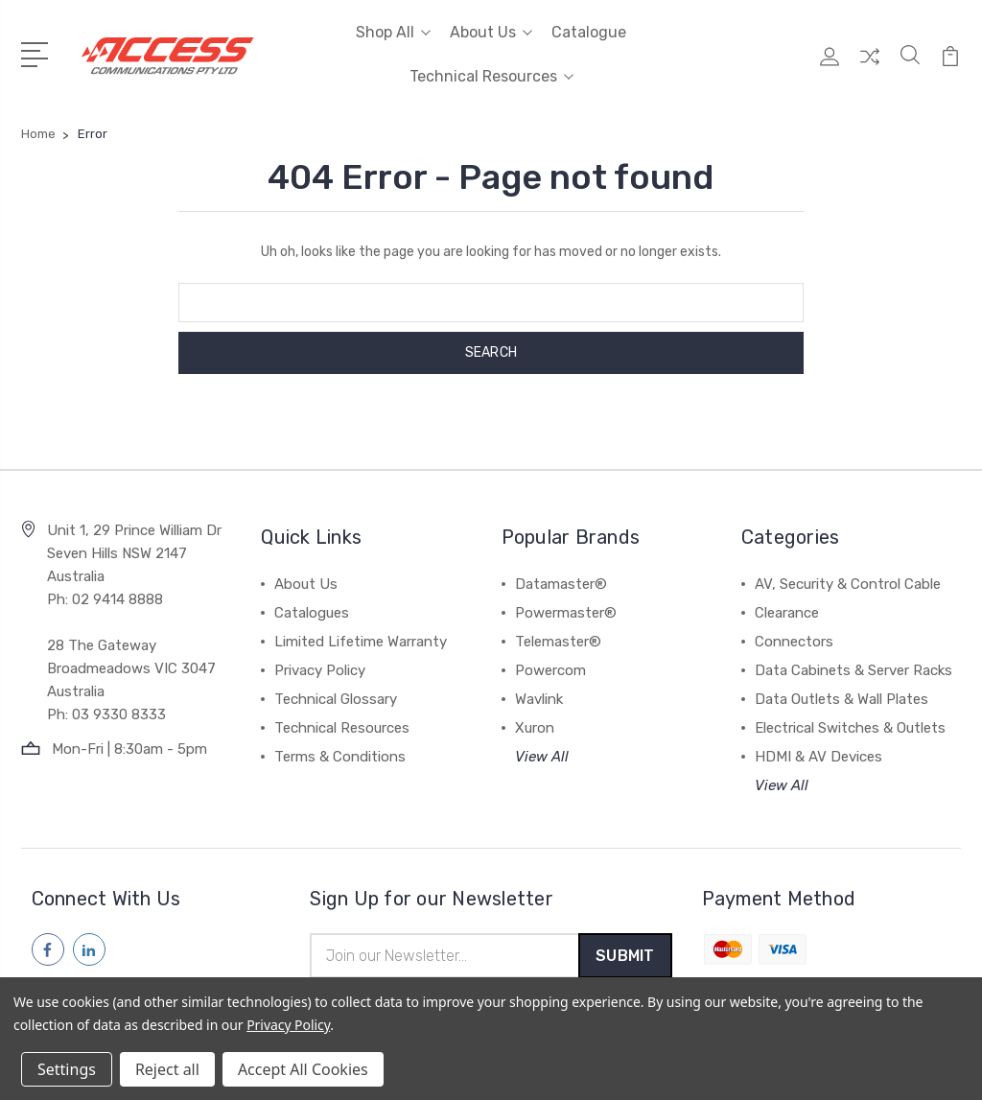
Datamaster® (561, 584)
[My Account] (829, 66)
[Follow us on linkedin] (89, 949)
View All (542, 756)
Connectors (794, 641)
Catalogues (311, 612)
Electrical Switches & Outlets (850, 728)
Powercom (550, 670)
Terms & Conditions (340, 756)
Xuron (534, 728)
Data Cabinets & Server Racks (853, 670)
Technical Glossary (335, 699)
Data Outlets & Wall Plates (841, 699)
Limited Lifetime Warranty (360, 641)
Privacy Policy (319, 670)
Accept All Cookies (303, 1069)
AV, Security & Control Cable (848, 584)
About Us (491, 32)
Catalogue (588, 32)
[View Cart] (950, 66)
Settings (66, 1069)
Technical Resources (491, 76)
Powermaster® (566, 612)
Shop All (393, 32)
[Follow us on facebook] (48, 949)
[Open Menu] (38, 52)
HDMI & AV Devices (818, 756)
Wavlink (539, 699)
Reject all (167, 1069)
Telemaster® (558, 641)
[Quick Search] (910, 66)
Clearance (787, 612)
